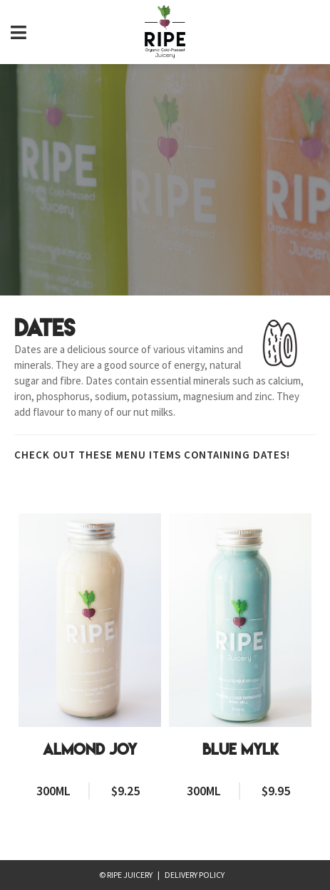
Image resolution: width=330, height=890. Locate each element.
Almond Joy (90, 750)
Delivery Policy (195, 874)
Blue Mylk (240, 750)
